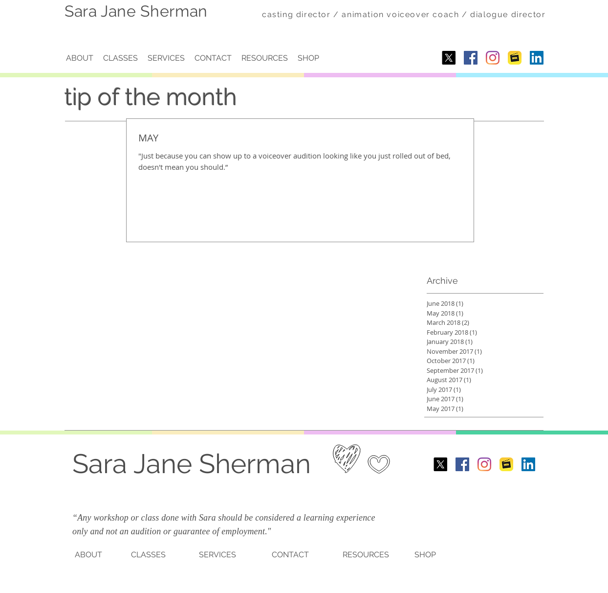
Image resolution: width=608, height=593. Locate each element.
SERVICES (217, 554)
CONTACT (290, 554)
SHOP (425, 554)
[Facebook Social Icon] (471, 58)
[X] (449, 58)
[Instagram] (492, 58)
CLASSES (148, 554)
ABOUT (88, 554)
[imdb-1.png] (514, 58)
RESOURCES (366, 554)
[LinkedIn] (536, 58)
